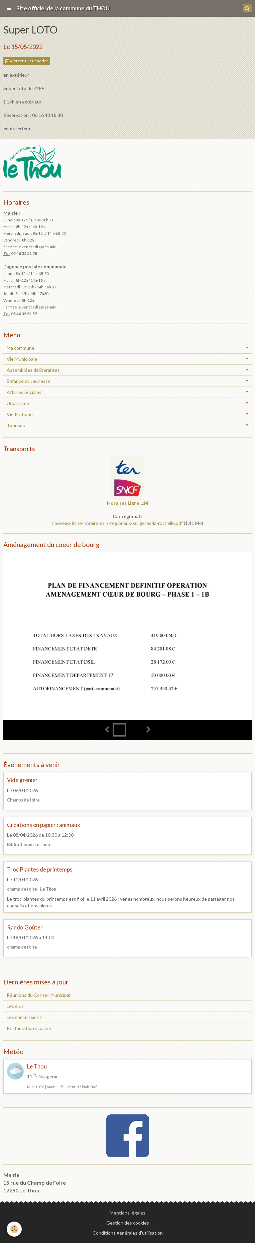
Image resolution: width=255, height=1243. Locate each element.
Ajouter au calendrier (26, 60)
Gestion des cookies (127, 1223)
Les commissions (24, 1017)
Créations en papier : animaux (43, 824)
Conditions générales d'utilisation (128, 1233)
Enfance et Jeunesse (28, 381)
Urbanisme (18, 403)
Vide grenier (22, 780)
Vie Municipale (22, 359)
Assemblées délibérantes (33, 370)
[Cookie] (14, 1229)
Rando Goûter (25, 927)
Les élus (15, 1006)
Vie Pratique (20, 414)
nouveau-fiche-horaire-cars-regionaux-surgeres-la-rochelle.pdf (117, 523)
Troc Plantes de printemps (40, 869)
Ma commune (20, 348)
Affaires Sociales (24, 392)
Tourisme (16, 425)
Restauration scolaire (29, 1028)
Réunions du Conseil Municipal (38, 995)
